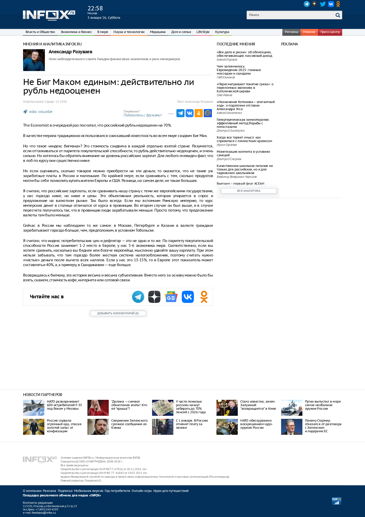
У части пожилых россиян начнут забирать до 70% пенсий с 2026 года (191, 406)
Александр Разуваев (70, 52)
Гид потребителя (117, 491)
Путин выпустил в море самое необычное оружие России (323, 405)
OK (339, 4)
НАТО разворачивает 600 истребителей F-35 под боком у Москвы (64, 405)
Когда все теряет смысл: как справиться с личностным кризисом (244, 139)
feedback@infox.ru (44, 512)
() (118, 313)
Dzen (315, 4)
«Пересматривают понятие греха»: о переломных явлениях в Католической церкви (245, 87)
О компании (32, 491)
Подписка (65, 491)
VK (331, 4)
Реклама (49, 491)
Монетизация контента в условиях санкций (243, 153)
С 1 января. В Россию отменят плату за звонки (192, 424)
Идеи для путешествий (171, 491)
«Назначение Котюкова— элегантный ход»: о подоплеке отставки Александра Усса (246, 105)
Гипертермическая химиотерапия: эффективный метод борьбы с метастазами (243, 123)
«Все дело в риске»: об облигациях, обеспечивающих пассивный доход (244, 54)
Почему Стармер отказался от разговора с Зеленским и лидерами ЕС (323, 425)
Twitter (323, 4)
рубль (32, 111)
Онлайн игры (142, 491)
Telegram (307, 4)
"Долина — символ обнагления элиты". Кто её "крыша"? (129, 405)
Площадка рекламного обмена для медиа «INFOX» (62, 495)
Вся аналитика (248, 191)
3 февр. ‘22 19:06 (55, 102)
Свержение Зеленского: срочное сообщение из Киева (129, 424)
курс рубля (45, 111)
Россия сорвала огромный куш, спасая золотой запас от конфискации (64, 425)
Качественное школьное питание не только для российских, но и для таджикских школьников (245, 169)
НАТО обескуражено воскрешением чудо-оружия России (256, 424)
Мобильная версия (88, 491)
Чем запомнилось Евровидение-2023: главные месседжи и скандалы (239, 70)
